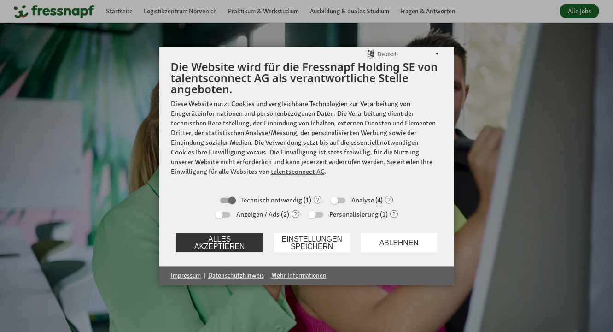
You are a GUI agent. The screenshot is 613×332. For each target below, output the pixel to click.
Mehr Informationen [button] (299, 275)
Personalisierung (354, 214)
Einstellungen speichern (312, 242)
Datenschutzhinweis (236, 275)
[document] (307, 125)
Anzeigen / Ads (258, 214)
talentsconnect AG (298, 171)
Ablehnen (399, 242)
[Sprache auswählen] (370, 53)
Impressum (186, 275)
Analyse (362, 200)
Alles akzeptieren (219, 242)
